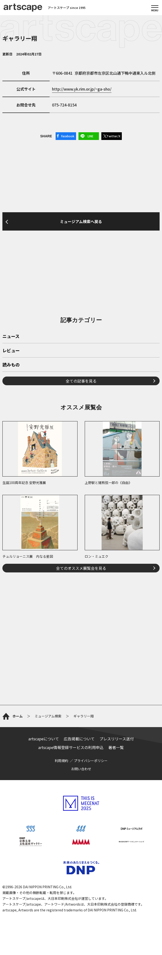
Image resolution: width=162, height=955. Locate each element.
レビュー (11, 350)
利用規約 (61, 760)
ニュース (10, 336)
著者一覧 (116, 747)
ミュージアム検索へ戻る (81, 221)
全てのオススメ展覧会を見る (81, 568)
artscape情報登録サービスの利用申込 (71, 747)
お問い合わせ (81, 768)
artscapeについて (43, 739)
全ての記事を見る (81, 381)
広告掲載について (79, 739)
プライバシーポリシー (91, 760)
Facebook (67, 136)
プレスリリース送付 (116, 739)
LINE (90, 136)
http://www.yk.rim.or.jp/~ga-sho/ (81, 89)
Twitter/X (113, 136)
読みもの (11, 365)
